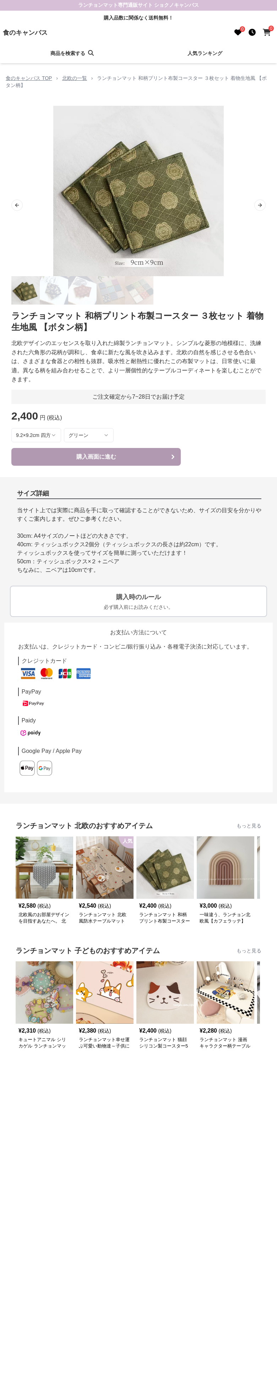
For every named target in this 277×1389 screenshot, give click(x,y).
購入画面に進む (126, 456)
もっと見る (249, 826)
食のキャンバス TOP (29, 78)
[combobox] (36, 435)
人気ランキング (205, 53)
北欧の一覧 (74, 78)
